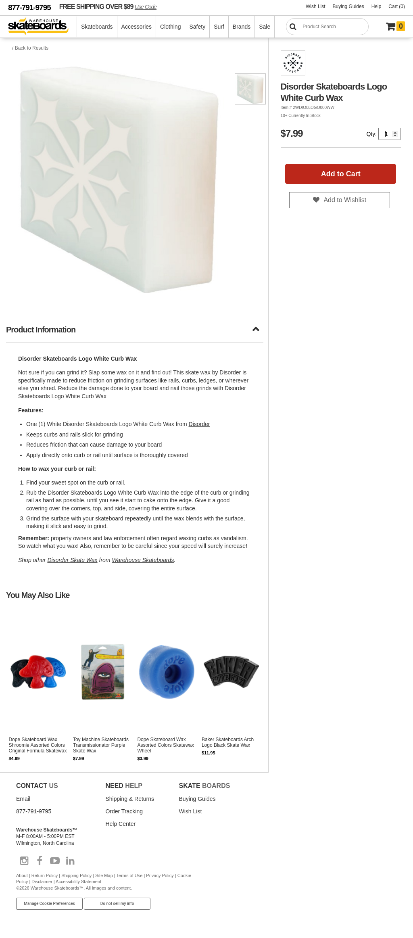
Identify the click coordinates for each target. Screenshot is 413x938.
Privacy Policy (159, 875)
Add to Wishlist (344, 199)
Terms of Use (130, 875)
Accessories (136, 26)
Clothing (170, 26)
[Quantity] (389, 134)
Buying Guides (348, 6)
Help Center (120, 824)
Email (23, 799)
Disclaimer (41, 881)
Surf (219, 26)
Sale (264, 26)
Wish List (315, 6)
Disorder (230, 372)
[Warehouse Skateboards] (42, 27)
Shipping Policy (76, 875)
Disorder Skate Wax (72, 560)
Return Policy (44, 875)
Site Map (104, 875)
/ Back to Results (30, 48)
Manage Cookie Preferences (49, 903)
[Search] (327, 26)
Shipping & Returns (129, 799)
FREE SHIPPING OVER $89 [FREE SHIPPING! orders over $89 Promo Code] (107, 6)
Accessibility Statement (78, 881)
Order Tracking (124, 811)
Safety (197, 26)
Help (376, 6)
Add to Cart (341, 174)
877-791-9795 (29, 7)
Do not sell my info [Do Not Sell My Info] (117, 903)
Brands (241, 26)
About (22, 875)
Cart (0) (396, 6)
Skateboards (97, 26)
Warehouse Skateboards (143, 560)
